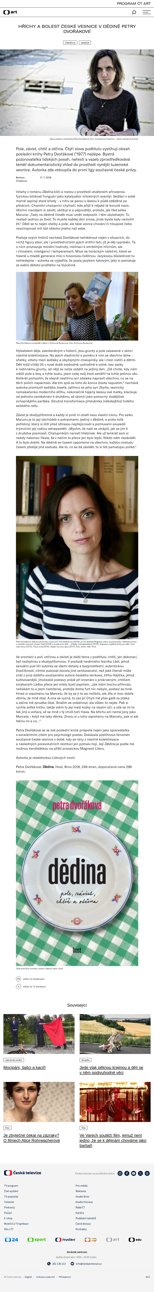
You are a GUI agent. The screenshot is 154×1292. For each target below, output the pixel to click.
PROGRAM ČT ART (134, 3)
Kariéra (80, 1212)
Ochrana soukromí (45, 1276)
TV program (11, 1185)
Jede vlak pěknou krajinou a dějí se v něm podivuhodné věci (111, 1070)
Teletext (9, 1202)
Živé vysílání (11, 1191)
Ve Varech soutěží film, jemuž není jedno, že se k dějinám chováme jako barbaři (113, 1140)
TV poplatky (11, 1196)
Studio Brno (82, 1196)
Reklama (81, 1191)
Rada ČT (80, 1207)
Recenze (85, 42)
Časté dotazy (83, 1223)
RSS (148, 1276)
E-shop (8, 1218)
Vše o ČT (9, 1229)
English (28, 1276)
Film (7, 1127)
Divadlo (85, 1060)
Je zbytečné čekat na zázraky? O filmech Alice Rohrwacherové (31, 1138)
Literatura (70, 42)
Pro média (81, 1185)
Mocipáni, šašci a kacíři (24, 1067)
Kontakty (81, 1229)
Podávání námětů (86, 1218)
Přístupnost (65, 1276)
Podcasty (9, 1207)
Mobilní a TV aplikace (16, 1223)
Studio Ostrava (84, 1202)
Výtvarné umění (13, 1060)
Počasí (8, 1212)
